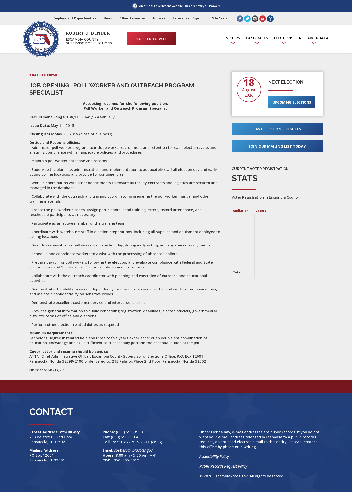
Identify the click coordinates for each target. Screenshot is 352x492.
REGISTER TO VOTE (151, 38)
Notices (159, 18)
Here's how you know (201, 6)
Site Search (221, 18)
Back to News (44, 74)
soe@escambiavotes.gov (133, 450)
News (107, 18)
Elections (283, 37)
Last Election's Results (277, 129)
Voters (233, 37)
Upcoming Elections (292, 102)
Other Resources (132, 18)
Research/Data (313, 37)
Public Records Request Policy (223, 466)
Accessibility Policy (214, 456)
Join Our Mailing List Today (277, 146)
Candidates (257, 37)
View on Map (70, 431)
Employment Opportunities (75, 18)
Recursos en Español (189, 18)
